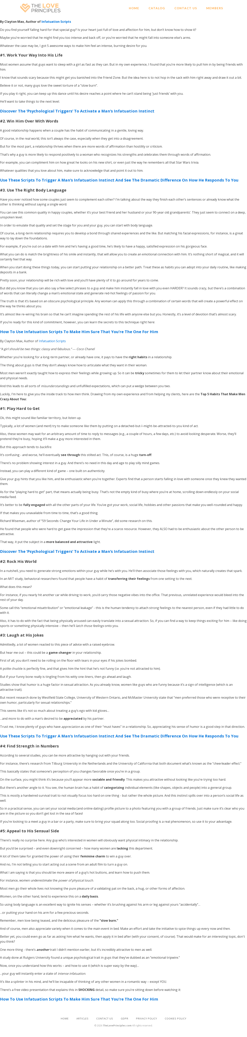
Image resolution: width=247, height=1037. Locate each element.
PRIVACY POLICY (146, 1018)
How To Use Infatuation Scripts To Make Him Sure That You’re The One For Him (79, 331)
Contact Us (185, 8)
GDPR (124, 1018)
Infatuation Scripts (56, 21)
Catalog (157, 8)
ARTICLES (82, 1018)
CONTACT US (104, 1018)
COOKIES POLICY (175, 1018)
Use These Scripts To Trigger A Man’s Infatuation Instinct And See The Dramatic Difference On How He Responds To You (119, 180)
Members (214, 8)
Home (134, 8)
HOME (65, 1018)
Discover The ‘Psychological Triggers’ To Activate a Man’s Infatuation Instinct (77, 111)
